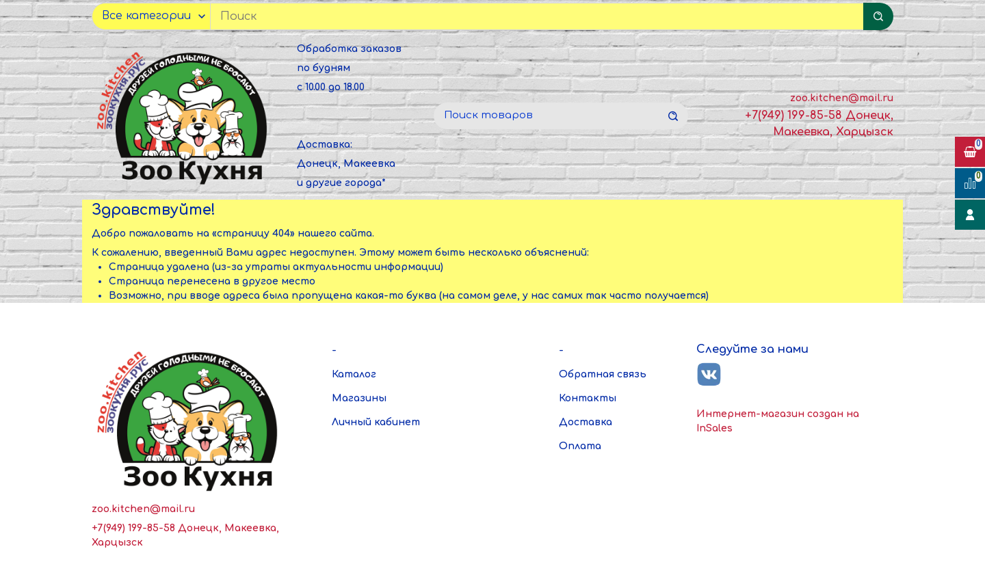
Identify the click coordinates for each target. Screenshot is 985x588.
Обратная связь (602, 374)
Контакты (587, 398)
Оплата (580, 446)
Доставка (585, 422)
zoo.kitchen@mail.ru (841, 98)
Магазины (359, 398)
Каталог (354, 374)
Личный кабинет (376, 422)
